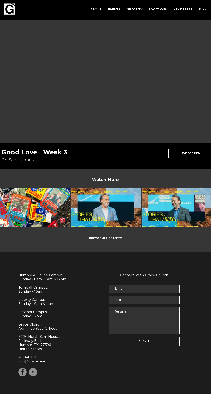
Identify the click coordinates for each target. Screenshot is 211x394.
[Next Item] (203, 207)
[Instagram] (33, 372)
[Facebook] (22, 372)
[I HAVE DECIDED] (188, 153)
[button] (96, 9)
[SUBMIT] (144, 341)
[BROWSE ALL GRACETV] (105, 238)
